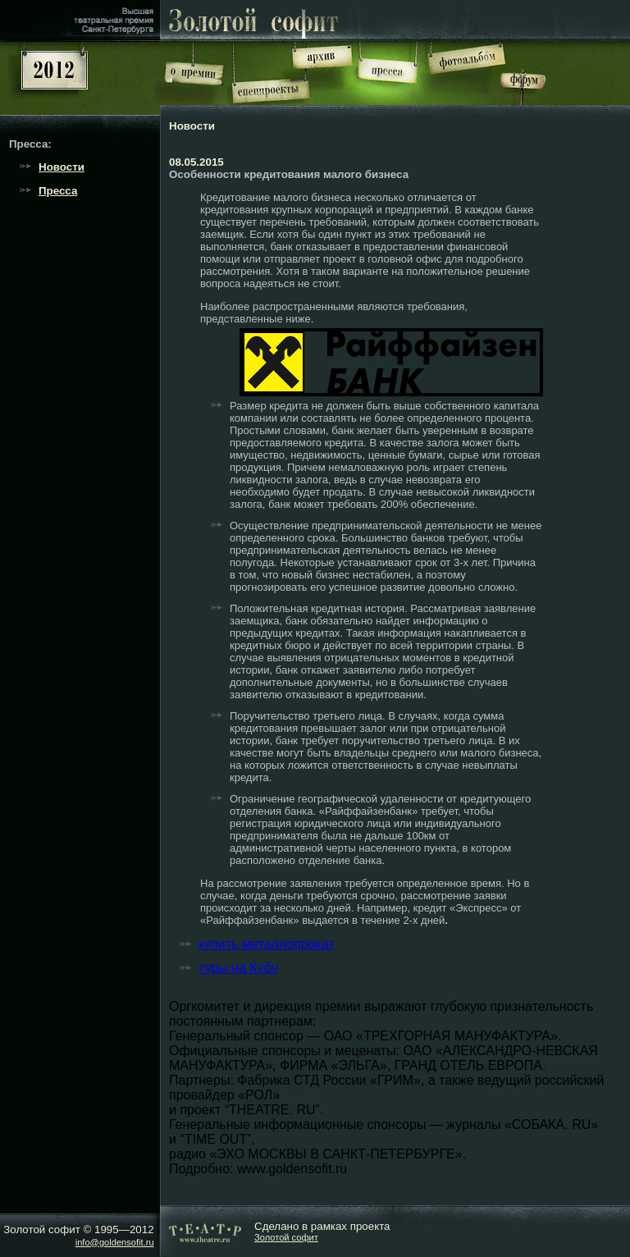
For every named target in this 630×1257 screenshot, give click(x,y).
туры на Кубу (238, 968)
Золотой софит (286, 1237)
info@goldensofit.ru (114, 1242)
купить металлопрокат (267, 944)
